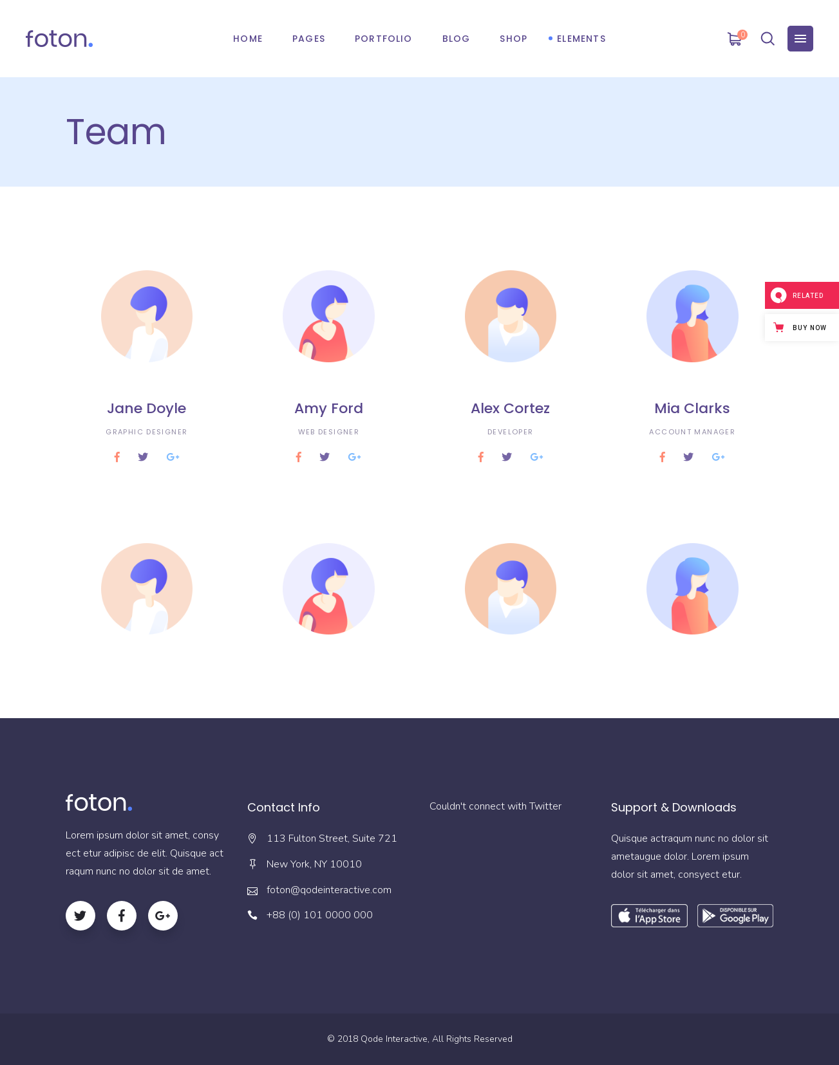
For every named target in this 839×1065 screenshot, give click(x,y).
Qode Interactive (394, 1039)
